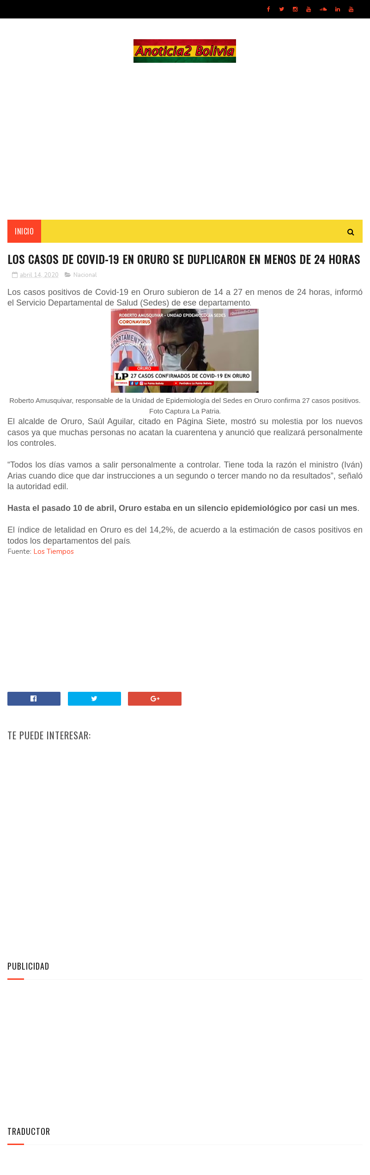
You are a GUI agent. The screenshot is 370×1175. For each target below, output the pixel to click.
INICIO (24, 231)
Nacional (85, 275)
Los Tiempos (53, 551)
